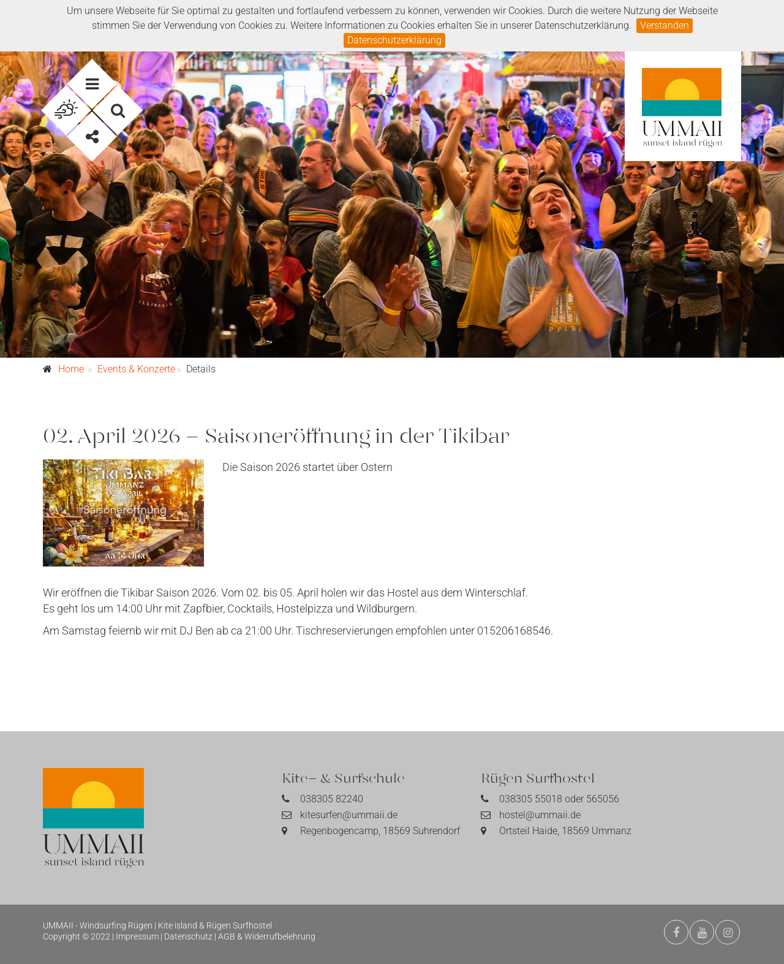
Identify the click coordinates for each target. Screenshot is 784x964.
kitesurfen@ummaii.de (349, 815)
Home (71, 369)
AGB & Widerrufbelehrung (266, 936)
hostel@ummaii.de (540, 815)
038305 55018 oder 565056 (559, 799)
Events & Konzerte (136, 369)
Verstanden (664, 25)
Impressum (137, 936)
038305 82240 (331, 799)
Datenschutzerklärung (394, 40)
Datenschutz (188, 936)
